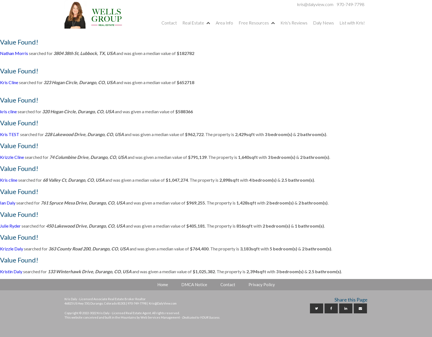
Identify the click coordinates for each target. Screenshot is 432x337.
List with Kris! (352, 22)
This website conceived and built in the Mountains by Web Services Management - (141, 317)
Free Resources (257, 22)
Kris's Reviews (293, 22)
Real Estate (196, 22)
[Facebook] (331, 308)
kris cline (8, 111)
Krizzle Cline (12, 157)
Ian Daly (7, 202)
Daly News (323, 22)
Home (162, 284)
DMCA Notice (194, 284)
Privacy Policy (262, 284)
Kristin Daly (11, 271)
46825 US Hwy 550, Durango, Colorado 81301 (95, 303)
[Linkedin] (345, 308)
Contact (169, 22)
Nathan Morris (14, 53)
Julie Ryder (10, 225)
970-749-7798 (350, 4)
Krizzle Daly (11, 248)
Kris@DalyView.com (163, 303)
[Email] (360, 308)
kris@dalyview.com (315, 4)
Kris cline (8, 180)
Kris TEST (9, 134)
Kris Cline (9, 82)
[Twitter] (316, 308)
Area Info (224, 22)
